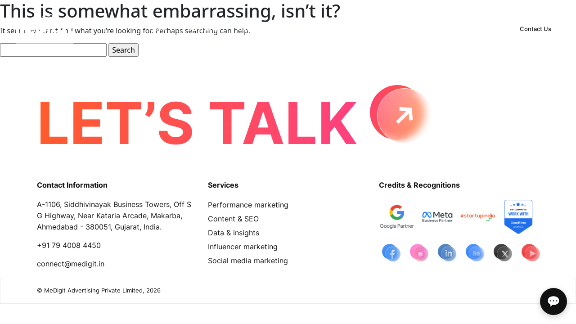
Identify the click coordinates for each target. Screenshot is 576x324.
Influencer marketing (243, 246)
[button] (202, 28)
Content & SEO (233, 218)
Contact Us (535, 28)
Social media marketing (248, 260)
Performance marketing (248, 204)
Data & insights (233, 232)
